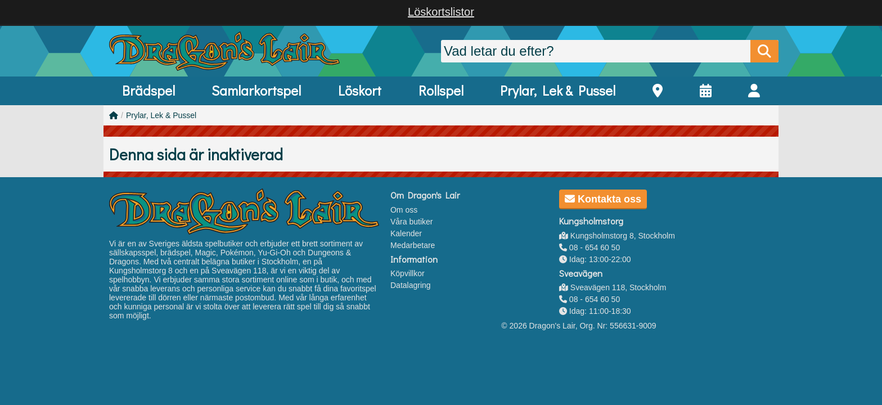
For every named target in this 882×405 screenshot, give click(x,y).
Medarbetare (412, 245)
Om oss (403, 209)
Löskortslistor (441, 12)
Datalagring (410, 285)
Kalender (406, 233)
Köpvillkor (407, 273)
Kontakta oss (603, 199)
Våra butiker (411, 221)
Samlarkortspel (256, 90)
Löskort (359, 90)
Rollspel (441, 90)
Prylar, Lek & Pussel (557, 90)
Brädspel (148, 90)
